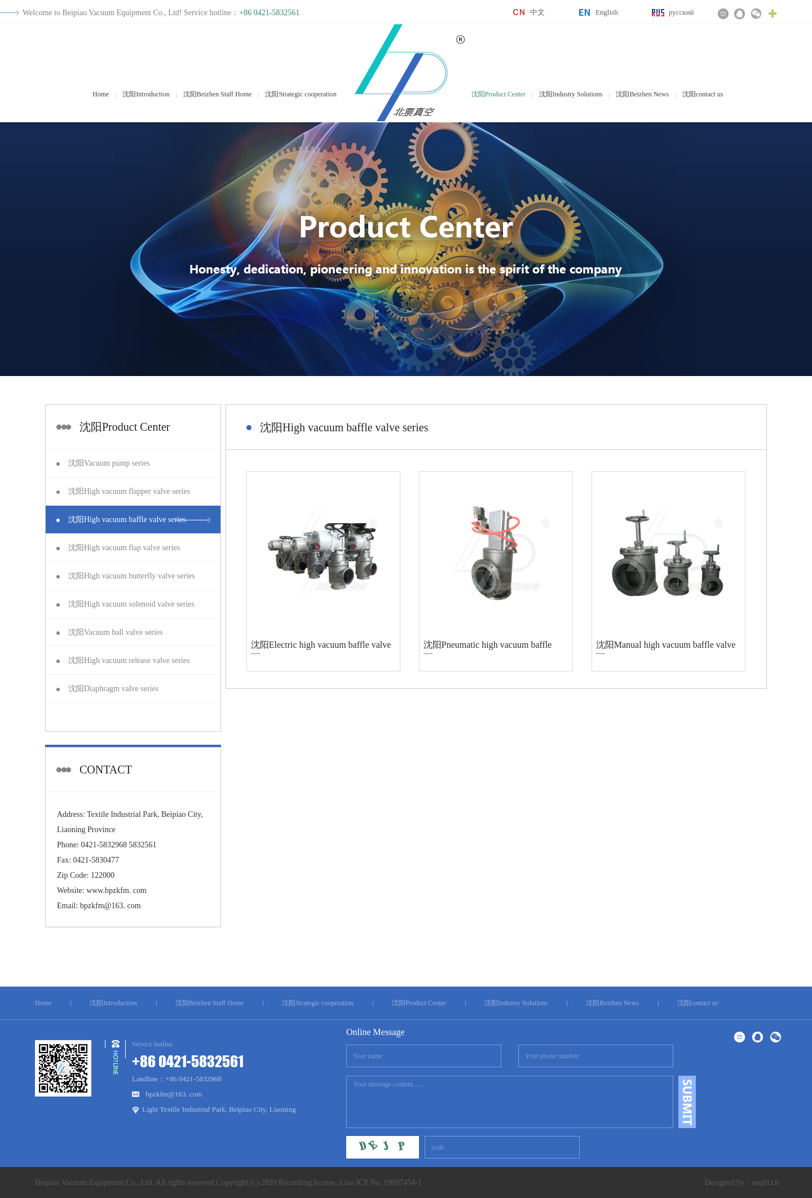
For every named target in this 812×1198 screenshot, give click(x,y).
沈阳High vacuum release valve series (128, 660)
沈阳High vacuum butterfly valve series (131, 576)
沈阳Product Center (498, 94)
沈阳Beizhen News (642, 94)
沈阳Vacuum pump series (109, 463)
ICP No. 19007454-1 (389, 1182)
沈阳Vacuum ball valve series (115, 632)
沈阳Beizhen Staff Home (217, 94)
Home (100, 94)
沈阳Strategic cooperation (300, 94)
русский (681, 12)
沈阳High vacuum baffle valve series (127, 519)
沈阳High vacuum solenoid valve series (131, 604)
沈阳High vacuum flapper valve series (129, 491)
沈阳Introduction (145, 94)
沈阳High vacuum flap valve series (124, 547)
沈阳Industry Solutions (570, 94)
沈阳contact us (702, 94)
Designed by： (728, 1182)
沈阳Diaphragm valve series (113, 688)
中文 (537, 12)
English (606, 12)
